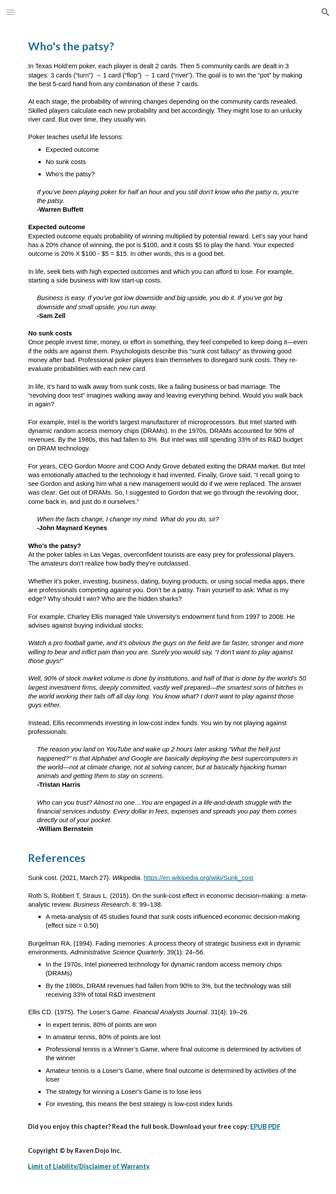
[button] (10, 12)
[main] (167, 609)
